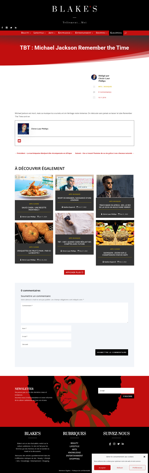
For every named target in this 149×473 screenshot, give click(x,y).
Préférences (137, 470)
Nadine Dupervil (69, 207)
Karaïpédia (116, 33)
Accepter (102, 470)
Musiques (108, 87)
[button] (144, 459)
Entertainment (83, 33)
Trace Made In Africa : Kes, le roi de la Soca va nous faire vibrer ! (115, 206)
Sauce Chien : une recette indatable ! (34, 208)
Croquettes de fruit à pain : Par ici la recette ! (34, 251)
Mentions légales (65, 471)
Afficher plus (73, 272)
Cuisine (36, 204)
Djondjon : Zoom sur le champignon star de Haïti (115, 254)
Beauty (25, 33)
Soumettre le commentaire (112, 352)
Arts (51, 33)
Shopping (101, 33)
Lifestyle (39, 33)
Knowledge (64, 33)
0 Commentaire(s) (104, 92)
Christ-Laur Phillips (104, 79)
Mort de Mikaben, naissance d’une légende (74, 199)
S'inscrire (127, 396)
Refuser (120, 470)
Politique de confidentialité (81, 471)
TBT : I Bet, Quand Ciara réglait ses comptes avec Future (74, 243)
